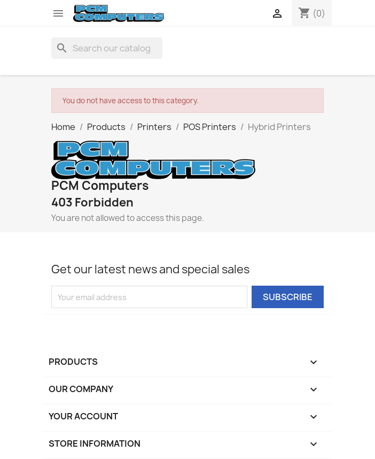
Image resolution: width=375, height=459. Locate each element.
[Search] (106, 48)
